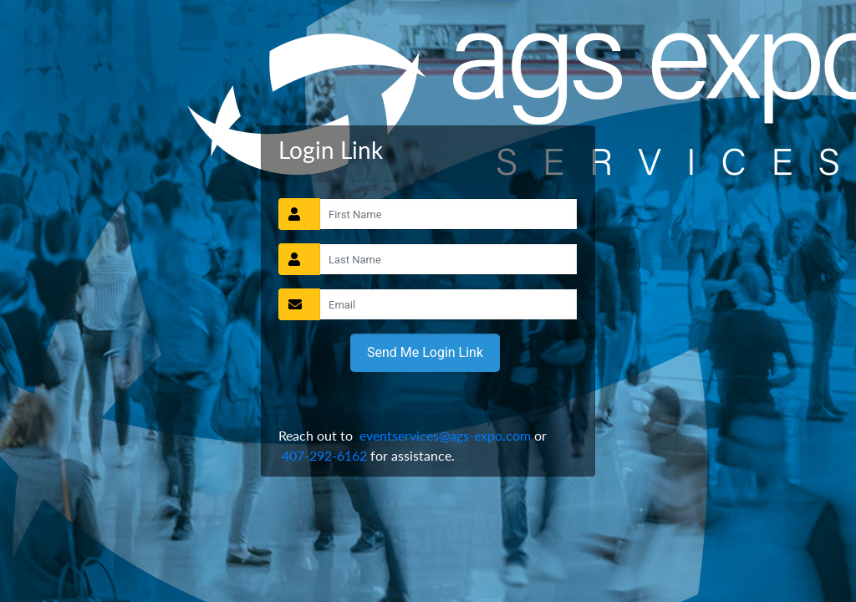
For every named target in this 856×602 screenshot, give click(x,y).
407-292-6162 (324, 455)
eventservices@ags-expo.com (445, 435)
